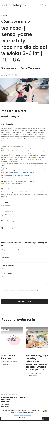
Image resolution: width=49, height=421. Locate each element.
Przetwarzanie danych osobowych (13, 397)
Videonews (5, 404)
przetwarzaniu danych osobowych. (29, 290)
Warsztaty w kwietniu (8, 356)
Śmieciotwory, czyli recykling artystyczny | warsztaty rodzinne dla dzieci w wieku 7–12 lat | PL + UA (37, 362)
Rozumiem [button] (21, 417)
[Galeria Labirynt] (12, 5)
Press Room (5, 399)
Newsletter (5, 402)
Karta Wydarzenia (30, 68)
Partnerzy (5, 406)
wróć (4, 15)
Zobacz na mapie (8, 121)
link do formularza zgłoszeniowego (23, 172)
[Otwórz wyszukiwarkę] (33, 5)
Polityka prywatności (9, 395)
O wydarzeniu (8, 68)
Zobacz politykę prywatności (22, 415)
